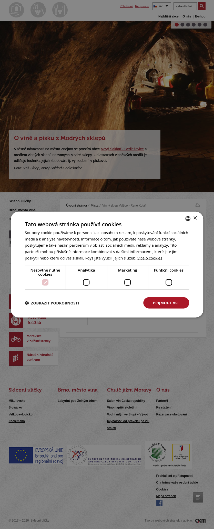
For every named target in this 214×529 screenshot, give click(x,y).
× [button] (195, 218)
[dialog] (107, 264)
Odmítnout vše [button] (114, 302)
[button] (52, 303)
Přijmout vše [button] (166, 302)
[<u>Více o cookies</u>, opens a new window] (149, 257)
